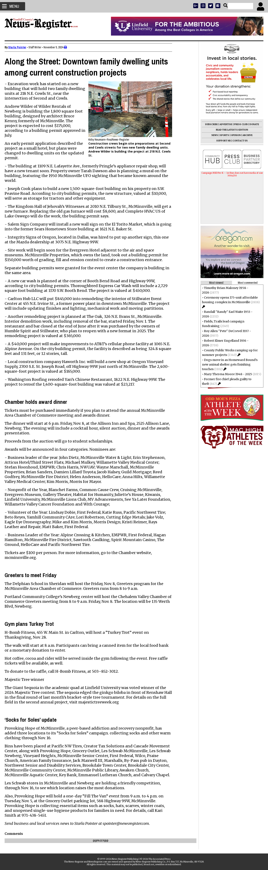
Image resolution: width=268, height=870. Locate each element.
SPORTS (222, 135)
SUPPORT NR (222, 140)
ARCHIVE (246, 135)
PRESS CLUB (239, 124)
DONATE (252, 124)
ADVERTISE (224, 124)
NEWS (213, 135)
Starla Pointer (19, 47)
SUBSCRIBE (209, 124)
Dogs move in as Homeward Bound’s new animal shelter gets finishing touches (228, 364)
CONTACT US (238, 140)
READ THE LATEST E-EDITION (230, 129)
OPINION (234, 135)
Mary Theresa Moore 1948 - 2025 (226, 374)
